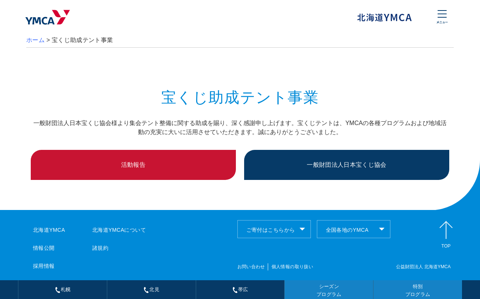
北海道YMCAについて (119, 230)
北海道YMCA (49, 230)
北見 (151, 290)
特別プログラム (417, 290)
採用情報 (44, 266)
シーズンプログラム (329, 290)
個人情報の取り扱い (292, 266)
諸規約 (100, 248)
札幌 (63, 290)
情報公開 (44, 248)
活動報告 (133, 165)
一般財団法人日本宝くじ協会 (346, 165)
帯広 (240, 290)
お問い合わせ (251, 266)
